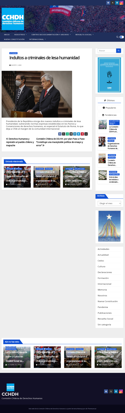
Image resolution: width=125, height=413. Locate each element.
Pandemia (103, 307)
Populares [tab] (109, 107)
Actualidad (13, 53)
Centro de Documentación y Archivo (51, 35)
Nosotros (20, 35)
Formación (103, 278)
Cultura (101, 266)
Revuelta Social (84, 35)
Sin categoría (104, 324)
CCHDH (10, 394)
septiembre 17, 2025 (74, 184)
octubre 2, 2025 (14, 184)
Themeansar (92, 409)
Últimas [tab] (109, 100)
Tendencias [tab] (109, 115)
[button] (117, 37)
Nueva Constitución (14, 39)
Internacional (37, 39)
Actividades (103, 249)
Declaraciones (79, 169)
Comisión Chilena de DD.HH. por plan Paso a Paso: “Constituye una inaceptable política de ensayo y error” (60, 142)
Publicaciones (105, 313)
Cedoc (101, 260)
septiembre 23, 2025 (45, 184)
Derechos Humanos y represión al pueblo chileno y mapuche (20, 142)
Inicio (7, 35)
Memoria (18, 169)
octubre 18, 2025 (14, 365)
